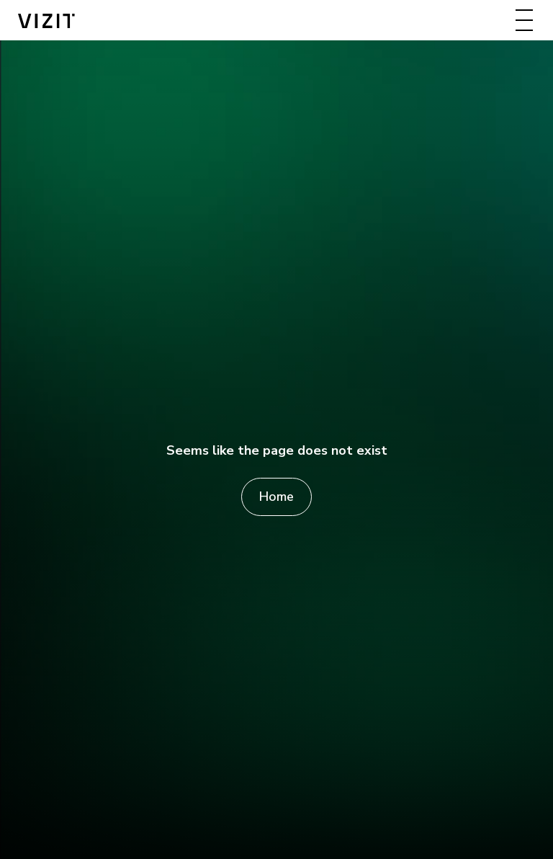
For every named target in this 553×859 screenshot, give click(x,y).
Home (276, 496)
